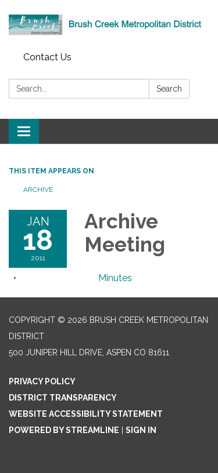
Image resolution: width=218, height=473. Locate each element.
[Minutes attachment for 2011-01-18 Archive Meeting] (115, 277)
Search (169, 88)
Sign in (141, 430)
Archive (38, 189)
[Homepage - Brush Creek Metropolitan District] (109, 24)
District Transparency (63, 397)
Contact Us (47, 57)
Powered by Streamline (64, 430)
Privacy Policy (42, 381)
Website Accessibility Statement (86, 414)
